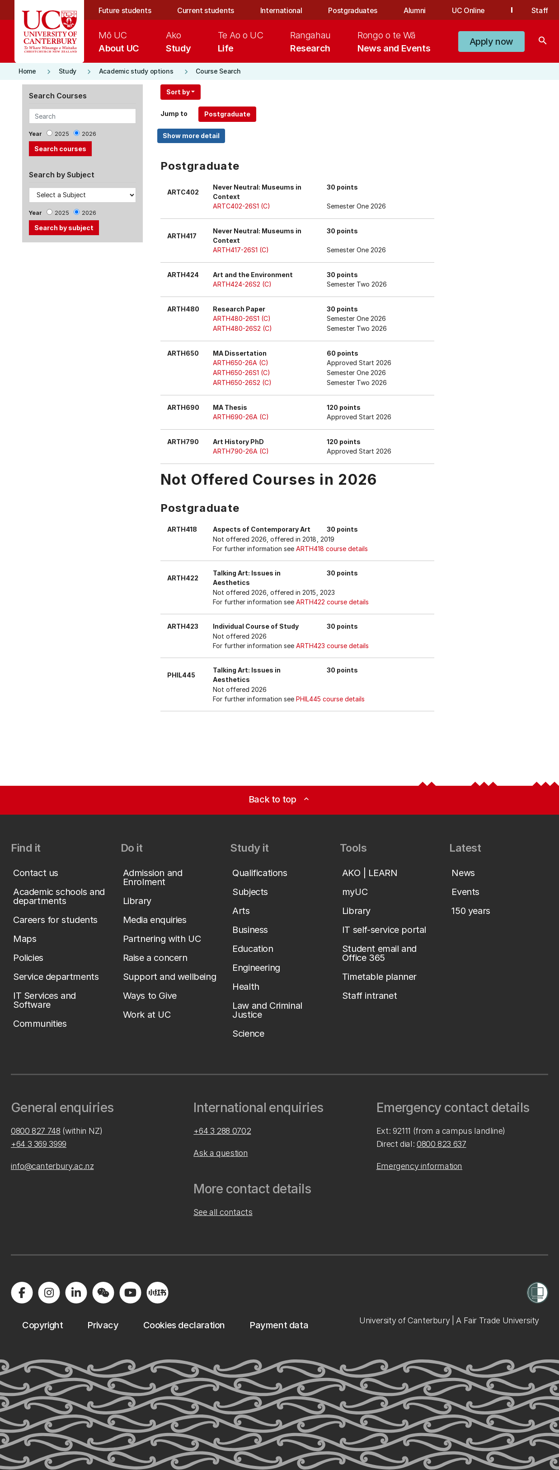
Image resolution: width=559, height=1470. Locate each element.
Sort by (178, 92)
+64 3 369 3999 (38, 1144)
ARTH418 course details (332, 548)
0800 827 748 (36, 1131)
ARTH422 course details (332, 602)
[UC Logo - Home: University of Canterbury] (49, 31)
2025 (62, 133)
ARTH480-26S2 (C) (242, 328)
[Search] (542, 41)
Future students (125, 10)
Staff (539, 10)
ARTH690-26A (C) (241, 417)
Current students (205, 10)
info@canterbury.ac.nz (52, 1166)
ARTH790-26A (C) (241, 451)
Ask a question (220, 1153)
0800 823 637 (441, 1144)
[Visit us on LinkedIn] (76, 1292)
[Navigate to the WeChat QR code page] (103, 1292)
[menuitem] (119, 41)
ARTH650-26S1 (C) (241, 372)
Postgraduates (352, 10)
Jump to (174, 113)
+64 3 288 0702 (222, 1131)
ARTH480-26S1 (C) (242, 318)
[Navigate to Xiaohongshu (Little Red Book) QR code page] (157, 1292)
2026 (89, 133)
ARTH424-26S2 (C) (242, 284)
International (281, 10)
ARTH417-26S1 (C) (241, 250)
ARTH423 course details (332, 645)
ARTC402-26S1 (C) (241, 206)
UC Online (468, 10)
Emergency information (419, 1166)
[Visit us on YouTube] (130, 1292)
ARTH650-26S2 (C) (242, 382)
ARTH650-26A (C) (240, 362)
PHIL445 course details (330, 699)
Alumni (415, 10)
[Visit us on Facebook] (22, 1292)
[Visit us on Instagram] (49, 1292)
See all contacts (222, 1212)
